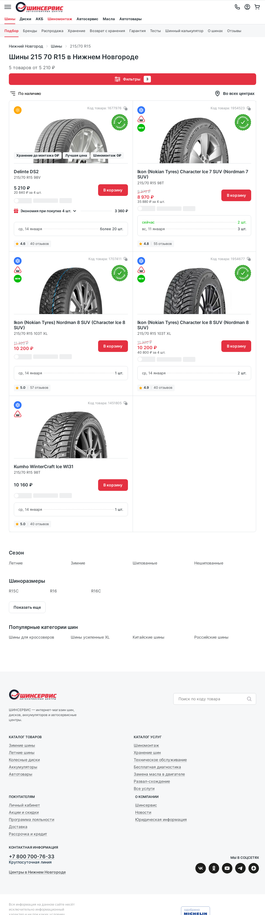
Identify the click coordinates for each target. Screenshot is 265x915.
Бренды (30, 30)
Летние (16, 563)
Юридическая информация (161, 819)
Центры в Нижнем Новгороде (37, 872)
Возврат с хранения (107, 30)
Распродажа (52, 30)
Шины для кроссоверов (31, 637)
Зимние (78, 563)
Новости (143, 812)
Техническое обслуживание (160, 759)
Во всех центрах (234, 93)
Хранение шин (147, 752)
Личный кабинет (24, 805)
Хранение (76, 30)
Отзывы (234, 30)
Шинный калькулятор (184, 30)
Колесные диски (24, 759)
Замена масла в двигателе (159, 774)
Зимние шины (22, 745)
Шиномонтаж (60, 19)
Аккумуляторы (23, 766)
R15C (14, 591)
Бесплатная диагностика (157, 766)
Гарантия (137, 30)
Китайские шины (148, 637)
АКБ (39, 19)
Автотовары (130, 19)
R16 (53, 591)
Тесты (155, 30)
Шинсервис (39, 7)
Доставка (18, 826)
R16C (96, 591)
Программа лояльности (31, 819)
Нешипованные (208, 563)
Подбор (11, 30)
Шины (9, 19)
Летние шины (22, 752)
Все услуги (144, 788)
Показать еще (27, 607)
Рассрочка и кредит (28, 833)
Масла (109, 19)
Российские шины (211, 637)
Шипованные (145, 563)
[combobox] (212, 699)
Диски (25, 19)
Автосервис (87, 19)
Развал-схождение (152, 781)
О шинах (215, 30)
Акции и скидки (24, 812)
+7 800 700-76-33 (31, 856)
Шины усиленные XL (90, 637)
